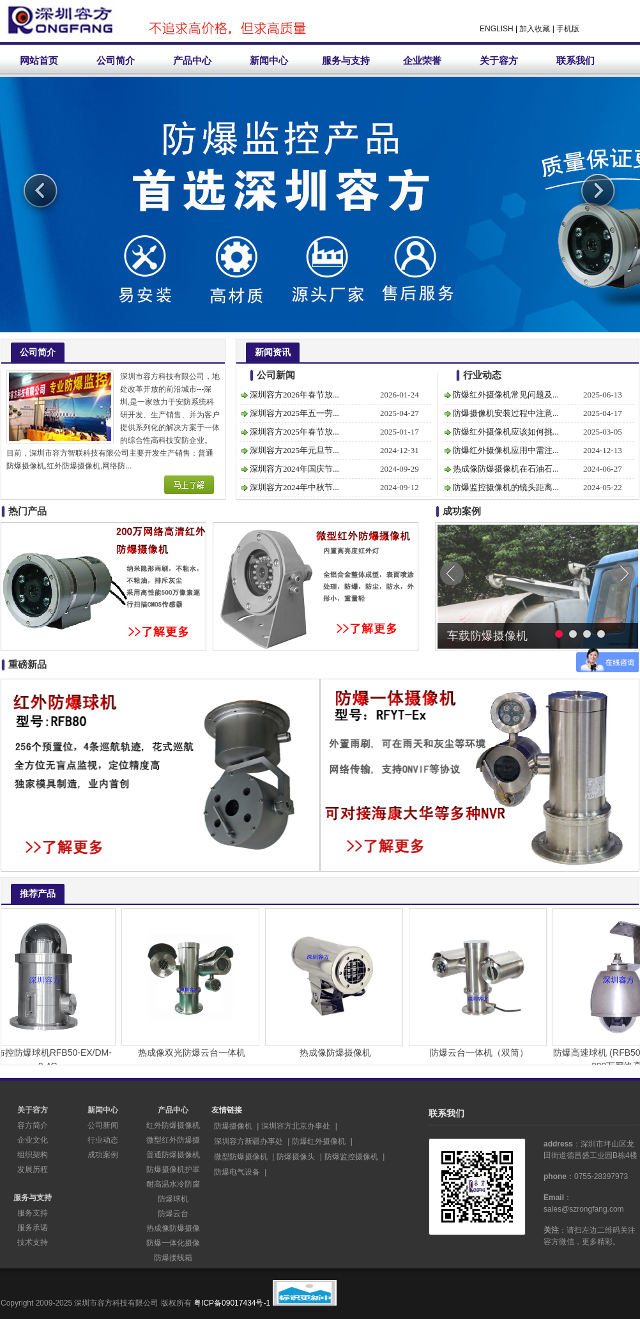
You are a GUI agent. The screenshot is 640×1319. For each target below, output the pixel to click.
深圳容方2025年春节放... (294, 431)
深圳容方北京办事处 (295, 1126)
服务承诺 (32, 1227)
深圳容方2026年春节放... (294, 394)
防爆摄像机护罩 (173, 1169)
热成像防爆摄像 (173, 1228)
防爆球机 (173, 1198)
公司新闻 (103, 1125)
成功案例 (103, 1154)
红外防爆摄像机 (173, 1125)
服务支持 (32, 1212)
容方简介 (32, 1125)
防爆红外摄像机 (319, 1141)
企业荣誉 (422, 60)
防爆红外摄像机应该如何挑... (506, 431)
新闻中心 (269, 60)
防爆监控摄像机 (351, 1156)
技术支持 (32, 1242)
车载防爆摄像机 (487, 635)
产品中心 (192, 60)
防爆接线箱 (173, 1257)
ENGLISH (497, 28)
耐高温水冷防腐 (173, 1184)
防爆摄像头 (296, 1156)
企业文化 (32, 1140)
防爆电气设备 (237, 1172)
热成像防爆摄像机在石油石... (506, 469)
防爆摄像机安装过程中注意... (506, 413)
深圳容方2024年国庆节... (294, 469)
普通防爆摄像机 (173, 1154)
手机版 (567, 28)
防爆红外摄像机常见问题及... (506, 394)
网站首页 (39, 60)
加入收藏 (534, 28)
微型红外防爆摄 (173, 1140)
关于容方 (499, 60)
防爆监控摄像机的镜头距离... (506, 487)
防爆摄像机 (233, 1126)
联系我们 (575, 60)
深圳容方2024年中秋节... (294, 487)
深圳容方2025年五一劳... (294, 413)
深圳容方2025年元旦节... (294, 450)
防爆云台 (173, 1213)
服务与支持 (346, 60)
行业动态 (103, 1140)
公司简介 (115, 60)
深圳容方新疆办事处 (248, 1141)
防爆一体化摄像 (173, 1242)
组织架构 (32, 1154)
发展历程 (32, 1169)
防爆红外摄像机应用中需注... (506, 450)
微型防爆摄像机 (241, 1156)
